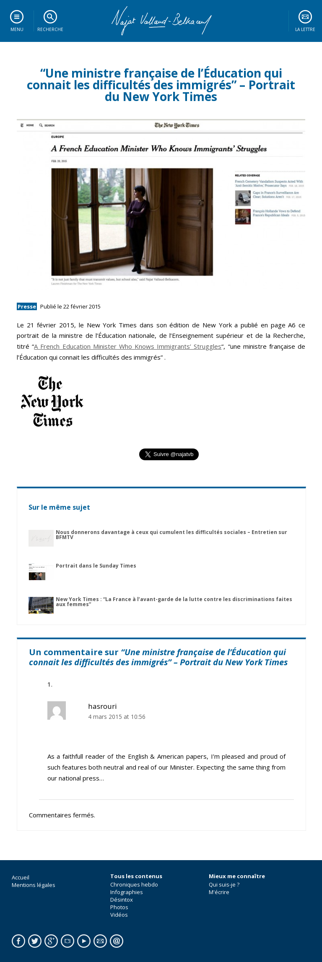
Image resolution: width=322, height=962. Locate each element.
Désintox (121, 899)
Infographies (126, 892)
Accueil (20, 877)
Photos (119, 907)
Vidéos (119, 914)
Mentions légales (33, 885)
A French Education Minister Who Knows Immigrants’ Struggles (127, 346)
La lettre (305, 29)
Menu (16, 29)
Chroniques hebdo (134, 884)
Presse (27, 306)
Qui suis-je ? (224, 884)
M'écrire (219, 892)
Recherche (50, 29)
